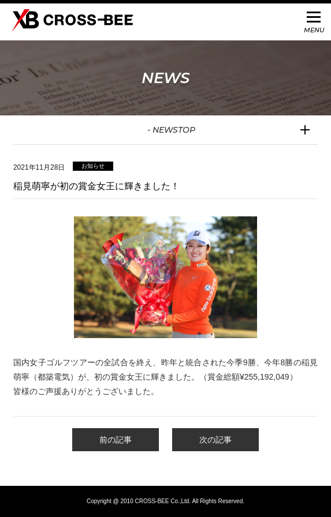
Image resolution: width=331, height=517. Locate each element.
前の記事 (115, 439)
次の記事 (215, 439)
